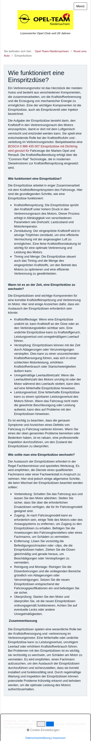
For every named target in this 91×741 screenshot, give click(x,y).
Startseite (10, 720)
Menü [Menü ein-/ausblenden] (80, 6)
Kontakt (24, 720)
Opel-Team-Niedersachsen (52, 51)
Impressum (39, 720)
